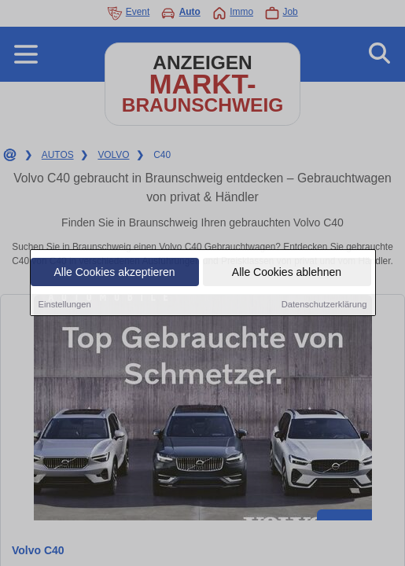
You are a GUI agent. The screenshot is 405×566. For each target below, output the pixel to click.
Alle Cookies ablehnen (286, 272)
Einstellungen (65, 305)
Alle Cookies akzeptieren (114, 272)
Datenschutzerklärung (324, 305)
